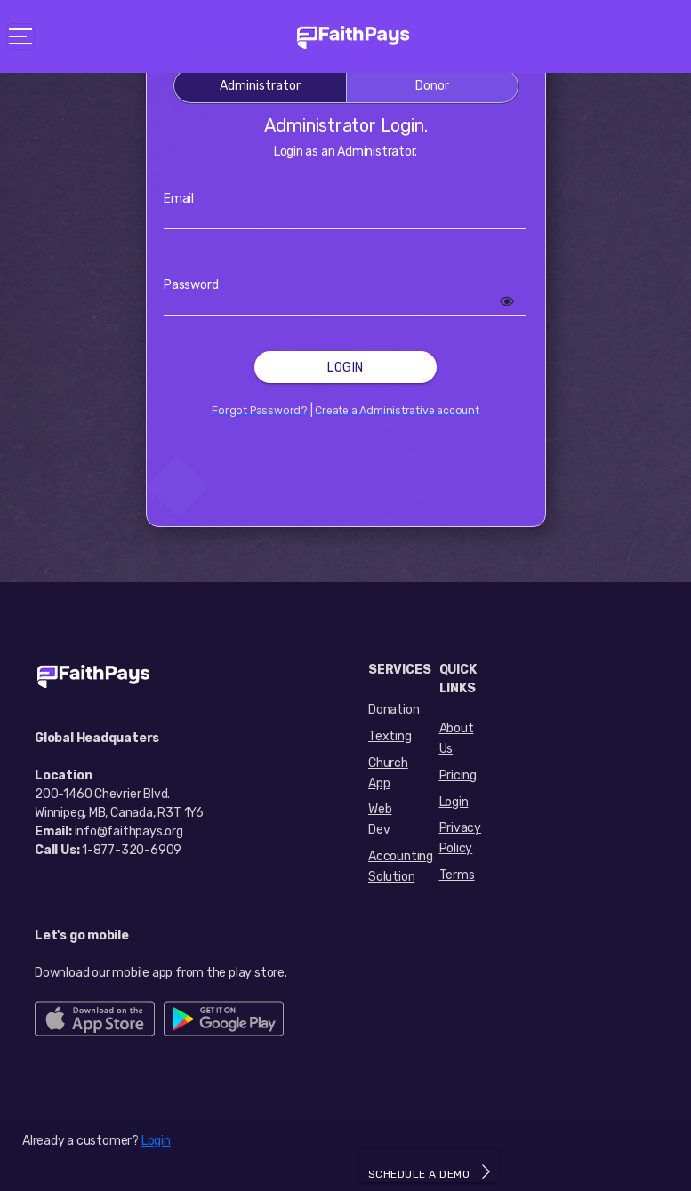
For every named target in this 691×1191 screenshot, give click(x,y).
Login (345, 367)
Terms (457, 875)
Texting (390, 736)
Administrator (260, 85)
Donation (393, 709)
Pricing (458, 775)
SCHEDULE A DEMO (429, 1171)
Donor (432, 85)
